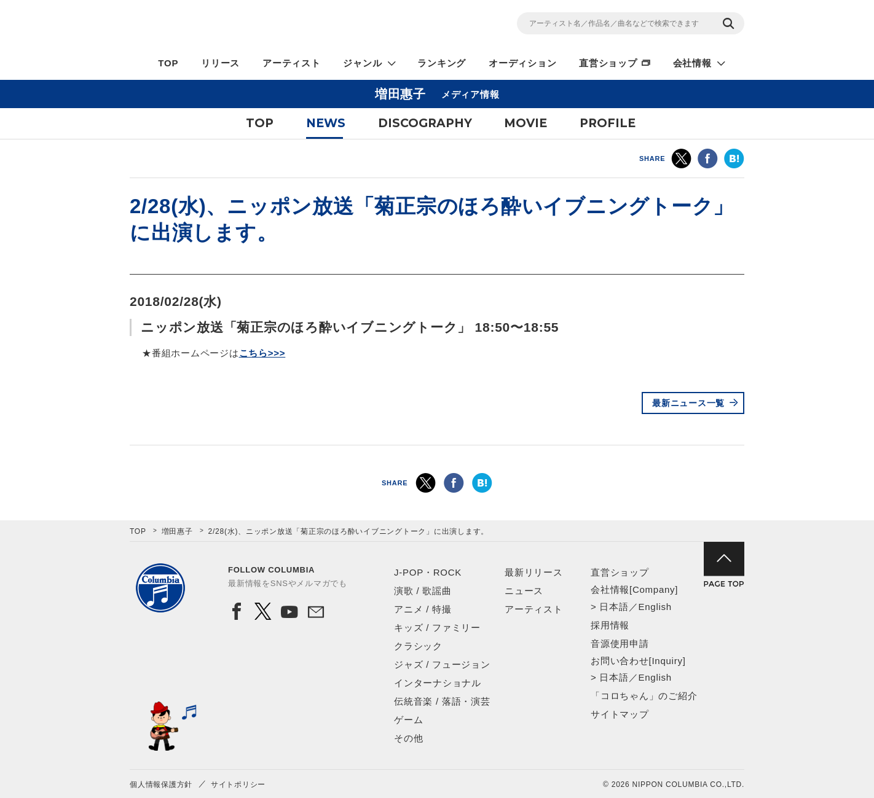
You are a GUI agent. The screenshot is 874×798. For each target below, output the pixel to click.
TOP (168, 63)
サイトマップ (620, 714)
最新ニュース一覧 (688, 403)
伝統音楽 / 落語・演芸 (442, 701)
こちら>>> (262, 353)
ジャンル (362, 63)
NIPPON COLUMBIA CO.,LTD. (240, 25)
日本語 (613, 606)
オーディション (522, 63)
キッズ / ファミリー (437, 627)
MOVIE (525, 123)
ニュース (524, 590)
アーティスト (291, 63)
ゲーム (408, 719)
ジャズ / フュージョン (442, 664)
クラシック (418, 646)
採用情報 (610, 625)
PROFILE (608, 123)
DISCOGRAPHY (425, 123)
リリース (220, 63)
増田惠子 (177, 531)
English (654, 606)
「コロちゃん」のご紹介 (644, 695)
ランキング (441, 63)
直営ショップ (608, 63)
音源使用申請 (620, 643)
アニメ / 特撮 (423, 609)
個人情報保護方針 (161, 784)
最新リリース (534, 572)
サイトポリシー (238, 784)
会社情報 (692, 63)
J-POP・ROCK (428, 572)
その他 (408, 738)
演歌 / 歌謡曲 (423, 590)
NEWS (325, 123)
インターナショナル (437, 683)
